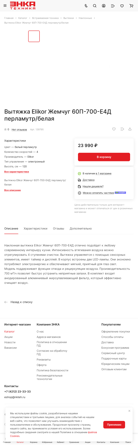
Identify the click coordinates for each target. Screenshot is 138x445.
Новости (9, 342)
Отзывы (58, 228)
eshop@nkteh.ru (14, 397)
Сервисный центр (113, 353)
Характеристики (35, 228)
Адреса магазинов (49, 337)
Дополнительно (81, 228)
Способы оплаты (112, 337)
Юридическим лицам (115, 364)
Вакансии (10, 347)
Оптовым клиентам (113, 369)
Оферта (41, 365)
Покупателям (111, 324)
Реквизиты (44, 359)
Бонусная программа (115, 347)
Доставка (107, 342)
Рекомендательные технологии (50, 377)
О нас (40, 331)
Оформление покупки (115, 331)
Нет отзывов (19, 129)
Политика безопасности (52, 370)
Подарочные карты (113, 358)
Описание (11, 228)
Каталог (9, 331)
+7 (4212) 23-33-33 (17, 391)
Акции (8, 337)
